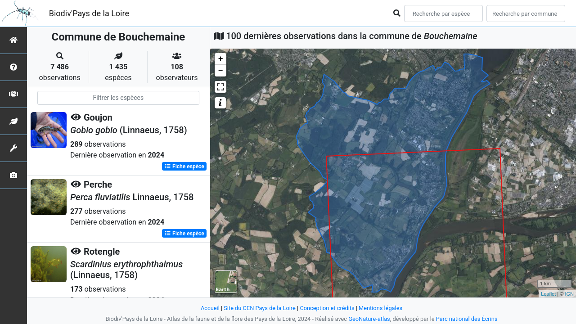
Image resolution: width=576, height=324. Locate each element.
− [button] (220, 70)
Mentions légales (380, 308)
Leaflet (548, 294)
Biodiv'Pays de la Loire (89, 13)
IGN (569, 294)
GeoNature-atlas (369, 318)
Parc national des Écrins (467, 318)
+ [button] (220, 59)
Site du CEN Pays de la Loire (260, 308)
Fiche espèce (184, 166)
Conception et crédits (327, 308)
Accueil (210, 308)
